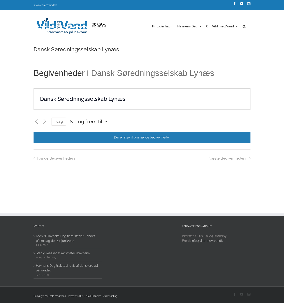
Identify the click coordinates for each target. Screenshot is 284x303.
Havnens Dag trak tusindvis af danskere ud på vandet (67, 268)
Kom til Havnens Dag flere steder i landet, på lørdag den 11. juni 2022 (66, 238)
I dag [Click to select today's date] (59, 121)
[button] (244, 26)
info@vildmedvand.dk (45, 5)
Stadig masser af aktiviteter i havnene (63, 253)
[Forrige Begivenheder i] (37, 121)
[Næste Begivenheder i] (45, 121)
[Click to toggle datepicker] (89, 121)
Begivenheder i (62, 73)
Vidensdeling (110, 296)
